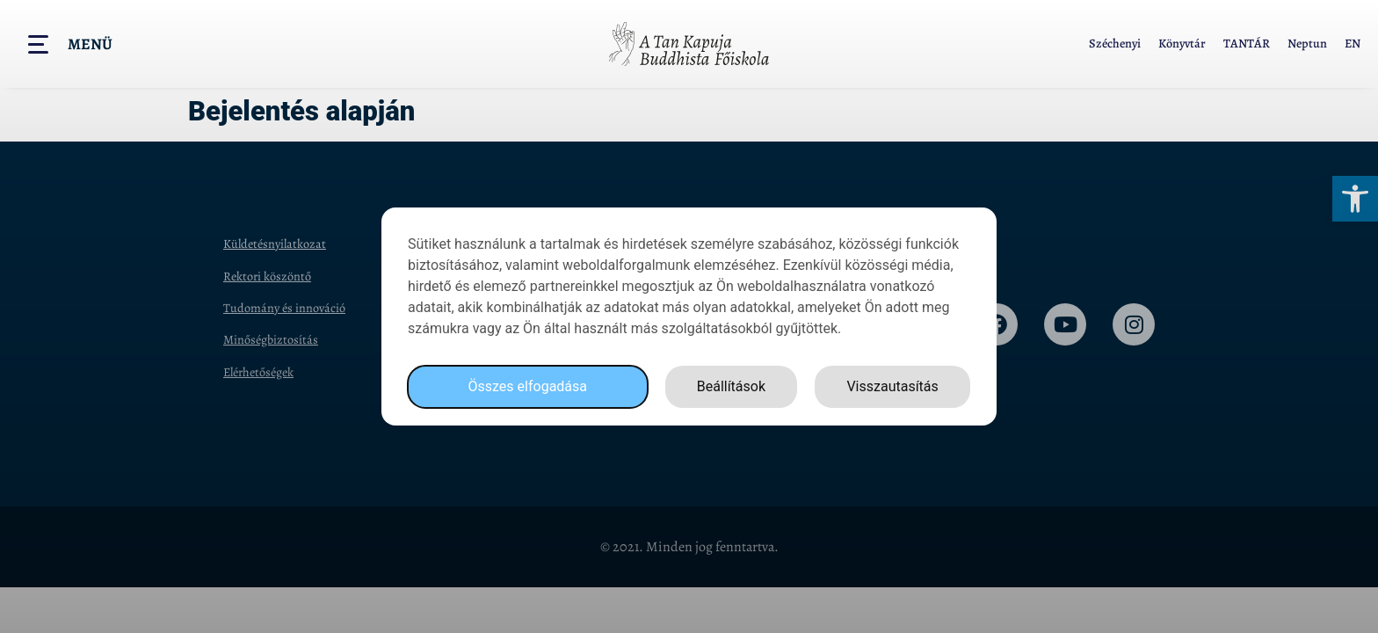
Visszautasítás (892, 386)
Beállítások (731, 386)
